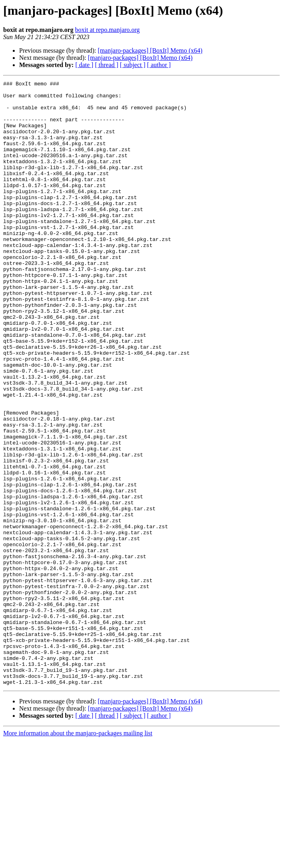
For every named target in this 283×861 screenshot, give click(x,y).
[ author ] (159, 64)
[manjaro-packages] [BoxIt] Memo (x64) (150, 50)
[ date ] (84, 64)
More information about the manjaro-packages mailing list (77, 854)
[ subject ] (132, 64)
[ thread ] (106, 64)
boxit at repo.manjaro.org (107, 29)
